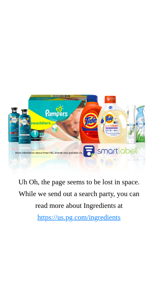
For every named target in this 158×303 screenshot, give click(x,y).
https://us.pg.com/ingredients (79, 217)
